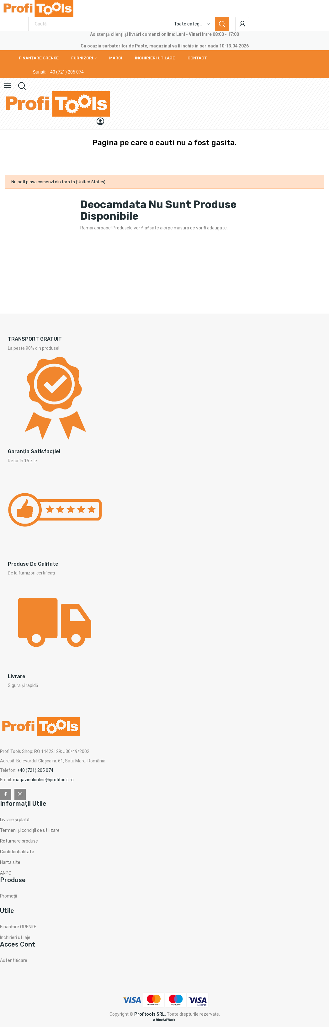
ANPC (5, 873)
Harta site (10, 862)
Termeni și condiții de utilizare (30, 830)
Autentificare (13, 960)
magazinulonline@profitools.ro (43, 779)
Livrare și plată (14, 819)
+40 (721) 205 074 (66, 71)
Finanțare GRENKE (18, 927)
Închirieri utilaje (15, 937)
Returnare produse (19, 841)
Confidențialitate (17, 851)
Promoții (8, 896)
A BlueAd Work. (164, 1020)
